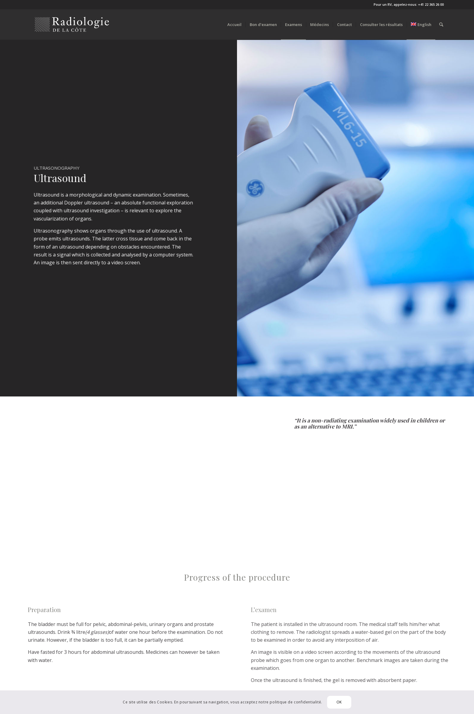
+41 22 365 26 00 (431, 4)
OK (339, 702)
